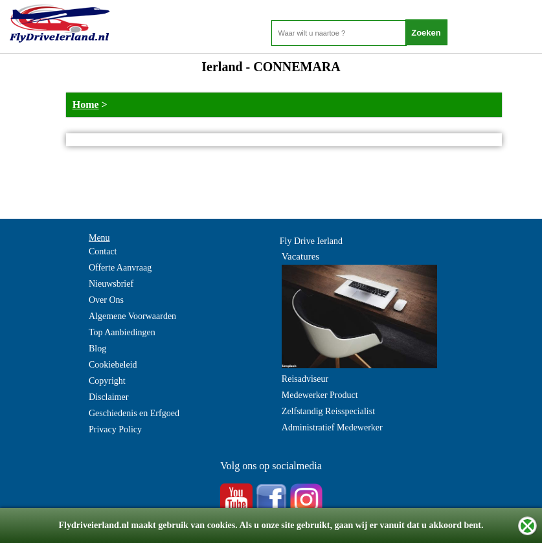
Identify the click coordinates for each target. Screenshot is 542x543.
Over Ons (106, 300)
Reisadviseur (305, 379)
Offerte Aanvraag (120, 267)
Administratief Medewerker (332, 427)
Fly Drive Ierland (311, 241)
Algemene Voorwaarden (132, 316)
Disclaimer (108, 397)
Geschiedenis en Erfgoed (134, 413)
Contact (103, 251)
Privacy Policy (115, 429)
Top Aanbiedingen (122, 332)
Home (86, 104)
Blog (97, 348)
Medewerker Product (320, 395)
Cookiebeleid (113, 365)
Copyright (107, 381)
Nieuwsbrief (111, 284)
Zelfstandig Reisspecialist (328, 411)
